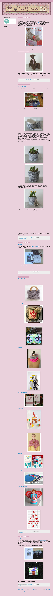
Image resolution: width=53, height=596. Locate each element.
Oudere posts (48, 589)
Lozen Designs (43, 540)
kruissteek (21, 273)
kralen (21, 585)
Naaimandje (20, 453)
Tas (18, 324)
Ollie (19, 19)
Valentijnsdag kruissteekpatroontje (24, 303)
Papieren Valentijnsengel (22, 486)
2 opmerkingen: (30, 584)
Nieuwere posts (20, 589)
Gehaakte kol (20, 347)
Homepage (34, 589)
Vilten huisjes (20, 408)
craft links (21, 532)
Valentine (20, 244)
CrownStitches (35, 246)
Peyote (19, 538)
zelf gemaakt (24, 238)
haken (21, 238)
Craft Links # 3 (21, 278)
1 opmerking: (30, 271)
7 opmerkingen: (30, 79)
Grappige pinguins (21, 369)
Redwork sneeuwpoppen (22, 392)
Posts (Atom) (24, 591)
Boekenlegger (20, 470)
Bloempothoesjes (22, 86)
